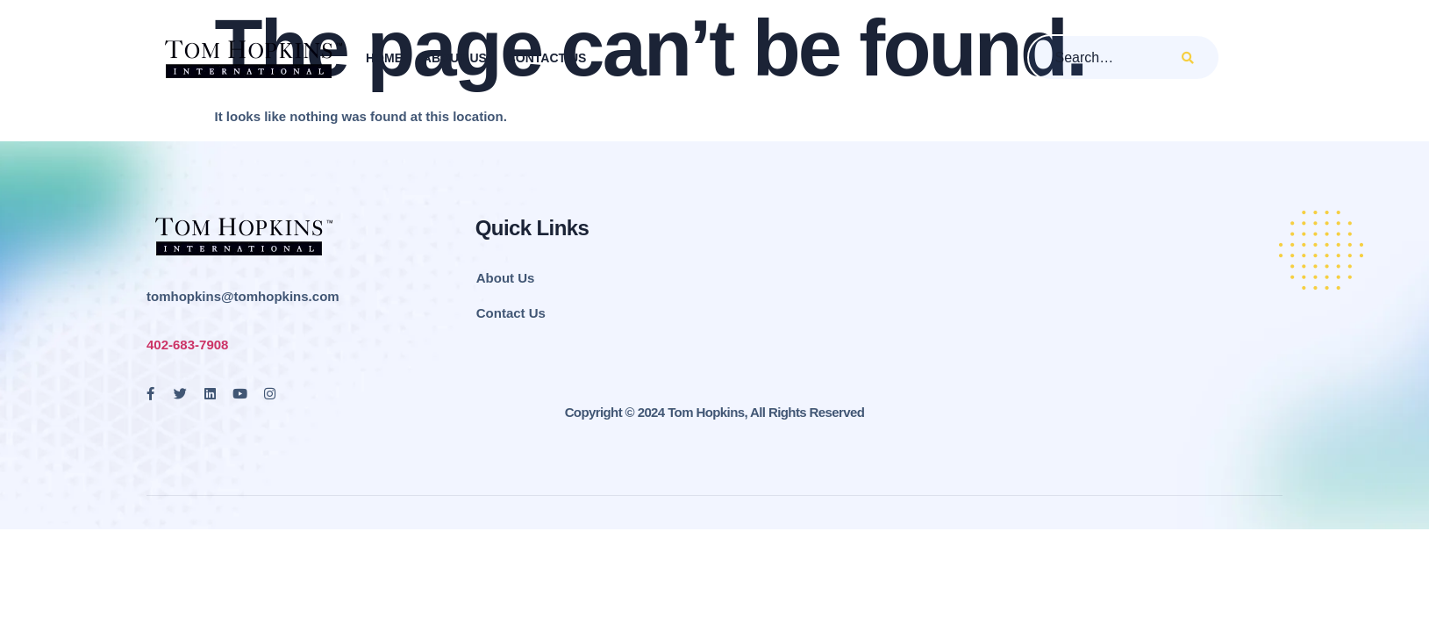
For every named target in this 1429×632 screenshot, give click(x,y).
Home (383, 58)
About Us (454, 58)
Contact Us (546, 58)
